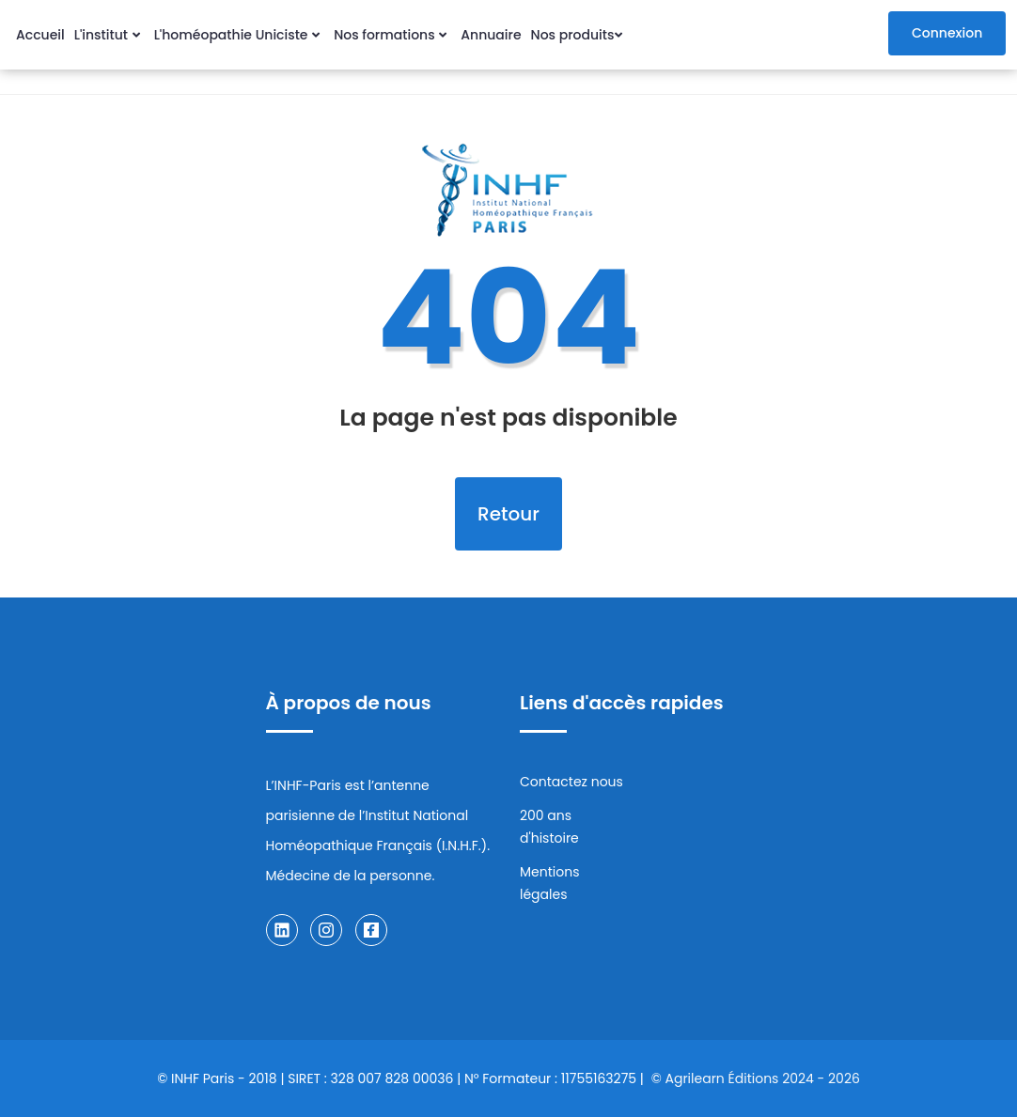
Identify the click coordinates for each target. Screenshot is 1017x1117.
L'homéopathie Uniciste (239, 34)
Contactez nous (571, 781)
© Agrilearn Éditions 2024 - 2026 (755, 1078)
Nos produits (579, 34)
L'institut (109, 34)
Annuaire (491, 34)
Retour (508, 514)
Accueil (40, 34)
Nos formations (392, 34)
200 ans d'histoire (549, 826)
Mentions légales (549, 883)
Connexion (947, 32)
